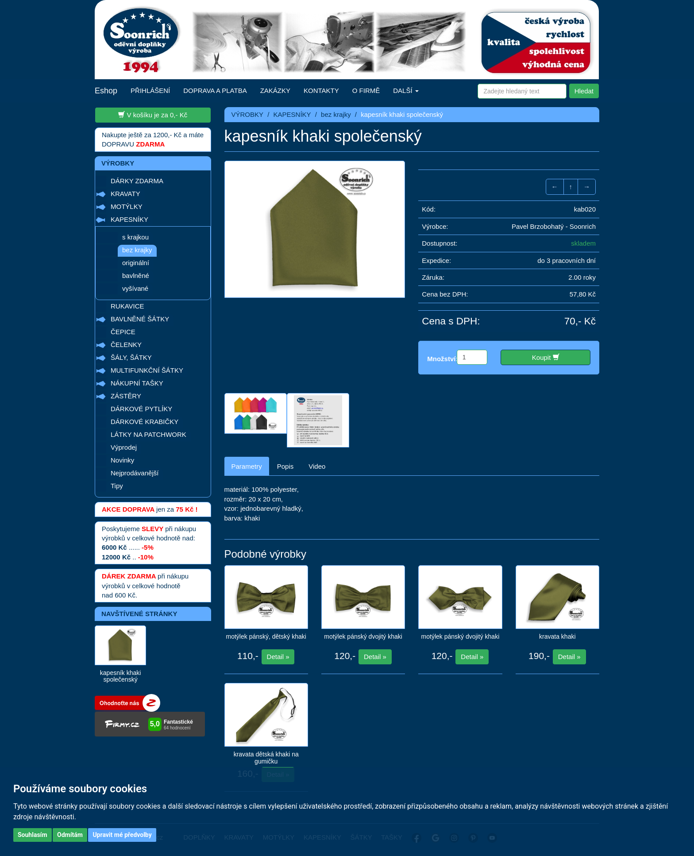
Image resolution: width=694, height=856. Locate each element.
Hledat (584, 91)
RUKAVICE (127, 306)
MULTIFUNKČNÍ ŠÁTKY (147, 370)
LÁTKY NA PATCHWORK (148, 434)
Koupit (545, 357)
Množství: (442, 358)
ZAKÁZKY (275, 90)
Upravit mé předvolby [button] (122, 834)
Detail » (278, 656)
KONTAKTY (321, 90)
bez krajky (137, 250)
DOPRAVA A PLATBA (215, 90)
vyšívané (135, 288)
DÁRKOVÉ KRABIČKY (144, 421)
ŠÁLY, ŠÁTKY (131, 357)
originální (135, 262)
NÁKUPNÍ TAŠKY (137, 383)
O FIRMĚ (366, 90)
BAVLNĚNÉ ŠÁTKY (140, 319)
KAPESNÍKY (129, 219)
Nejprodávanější (134, 473)
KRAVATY (125, 193)
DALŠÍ (406, 90)
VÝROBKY (247, 114)
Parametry (246, 466)
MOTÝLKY (127, 206)
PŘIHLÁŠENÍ (150, 90)
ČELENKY (126, 344)
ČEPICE (123, 331)
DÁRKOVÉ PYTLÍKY (141, 409)
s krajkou (135, 237)
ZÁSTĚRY (126, 396)
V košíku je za (152, 115)
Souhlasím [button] (32, 834)
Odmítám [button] (70, 834)
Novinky (122, 460)
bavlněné (135, 275)
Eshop (106, 90)
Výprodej (124, 447)
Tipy (117, 486)
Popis (285, 466)
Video (316, 466)
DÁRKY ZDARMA (137, 181)
